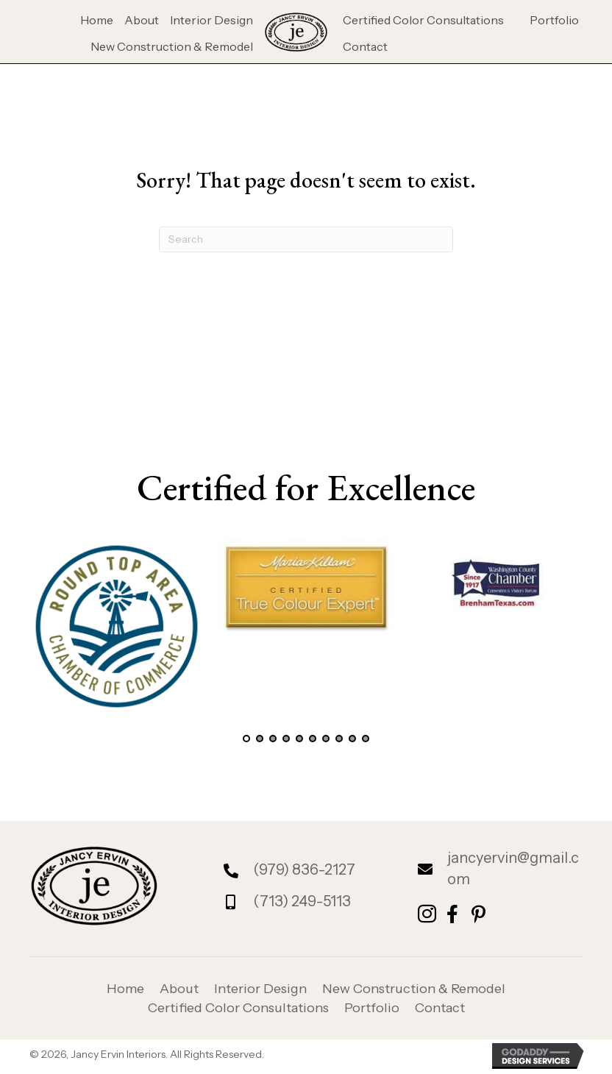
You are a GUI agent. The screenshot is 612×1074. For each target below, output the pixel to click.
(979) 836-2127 (304, 869)
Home (125, 989)
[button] (246, 738)
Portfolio (371, 1008)
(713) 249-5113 (302, 901)
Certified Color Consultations (238, 1008)
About (179, 989)
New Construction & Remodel (413, 989)
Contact (440, 1008)
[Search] (306, 239)
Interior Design (260, 989)
